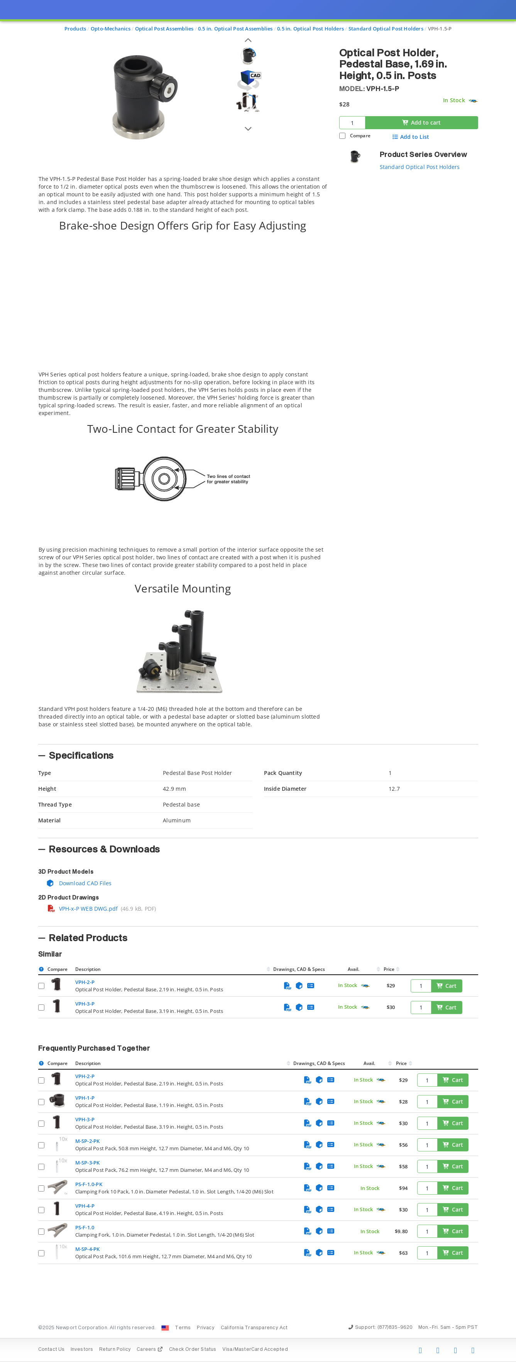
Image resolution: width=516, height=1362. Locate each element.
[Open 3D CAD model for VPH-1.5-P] (248, 81)
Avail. (354, 969)
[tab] (183, 457)
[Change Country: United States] (165, 1328)
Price (389, 969)
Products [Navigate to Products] (75, 28)
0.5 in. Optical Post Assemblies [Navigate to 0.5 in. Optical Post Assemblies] (235, 28)
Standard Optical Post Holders (420, 166)
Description (88, 969)
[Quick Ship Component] (473, 101)
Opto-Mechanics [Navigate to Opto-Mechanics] (110, 28)
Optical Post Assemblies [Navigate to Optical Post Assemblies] (164, 28)
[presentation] (258, 681)
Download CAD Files (79, 883)
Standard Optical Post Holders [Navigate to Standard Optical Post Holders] (386, 28)
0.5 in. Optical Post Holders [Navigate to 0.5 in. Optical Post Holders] (310, 28)
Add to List (410, 137)
